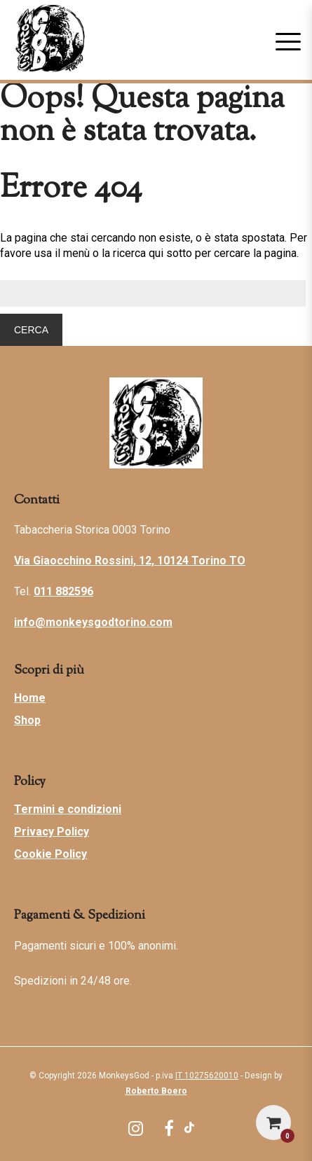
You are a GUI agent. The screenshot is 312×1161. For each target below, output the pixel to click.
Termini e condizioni (67, 809)
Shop (27, 720)
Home (30, 697)
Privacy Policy (51, 831)
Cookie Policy (50, 854)
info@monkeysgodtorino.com (93, 622)
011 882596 (63, 591)
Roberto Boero (156, 1091)
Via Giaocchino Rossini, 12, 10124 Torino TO (129, 560)
